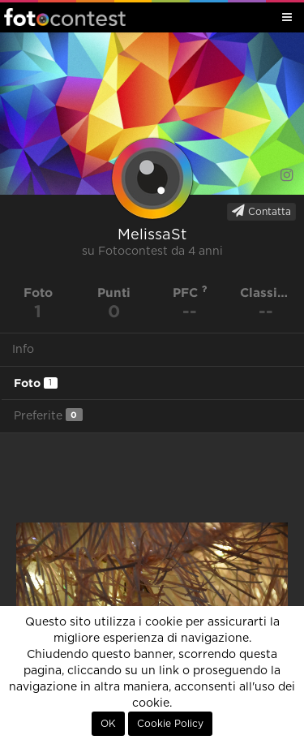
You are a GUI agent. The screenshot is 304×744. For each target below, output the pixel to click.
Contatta (261, 210)
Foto (36, 382)
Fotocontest (65, 17)
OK (108, 724)
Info (23, 349)
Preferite (48, 415)
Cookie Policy (170, 724)
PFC (190, 292)
